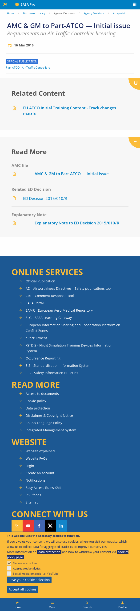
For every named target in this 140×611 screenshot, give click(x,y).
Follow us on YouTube (28, 526)
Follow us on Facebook (39, 526)
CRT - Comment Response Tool (50, 295)
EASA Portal (35, 303)
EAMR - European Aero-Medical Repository (59, 310)
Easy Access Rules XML (43, 487)
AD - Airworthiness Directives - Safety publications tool (69, 288)
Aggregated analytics (27, 568)
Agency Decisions (94, 13)
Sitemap (32, 502)
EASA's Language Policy (44, 423)
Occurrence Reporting (43, 358)
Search (87, 607)
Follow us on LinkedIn (61, 526)
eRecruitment (36, 338)
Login (30, 465)
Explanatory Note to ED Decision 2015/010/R (77, 223)
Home (10, 13)
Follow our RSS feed (17, 526)
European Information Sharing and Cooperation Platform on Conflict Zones (73, 328)
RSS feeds (33, 495)
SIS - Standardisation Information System (58, 365)
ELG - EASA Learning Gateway (49, 317)
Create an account (40, 473)
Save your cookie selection (29, 580)
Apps (134, 5)
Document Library (34, 13)
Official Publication (40, 281)
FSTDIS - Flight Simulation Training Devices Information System (69, 348)
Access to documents (42, 393)
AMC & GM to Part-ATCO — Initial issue (72, 173)
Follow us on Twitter (50, 526)
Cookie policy (36, 401)
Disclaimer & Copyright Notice (49, 415)
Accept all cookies (22, 589)
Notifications (35, 480)
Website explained (40, 451)
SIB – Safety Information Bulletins (52, 373)
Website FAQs (36, 458)
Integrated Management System (51, 430)
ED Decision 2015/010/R (45, 198)
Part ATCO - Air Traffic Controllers (28, 67)
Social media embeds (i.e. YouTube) (36, 574)
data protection (49, 552)
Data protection (38, 408)
